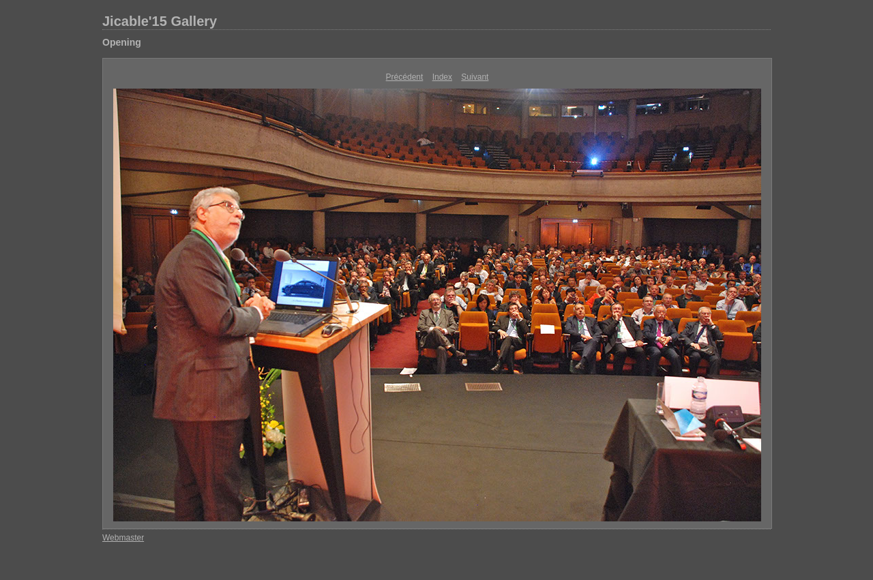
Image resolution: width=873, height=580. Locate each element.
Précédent (405, 77)
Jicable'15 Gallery (159, 21)
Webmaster (123, 538)
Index (442, 77)
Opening (121, 42)
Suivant (474, 77)
